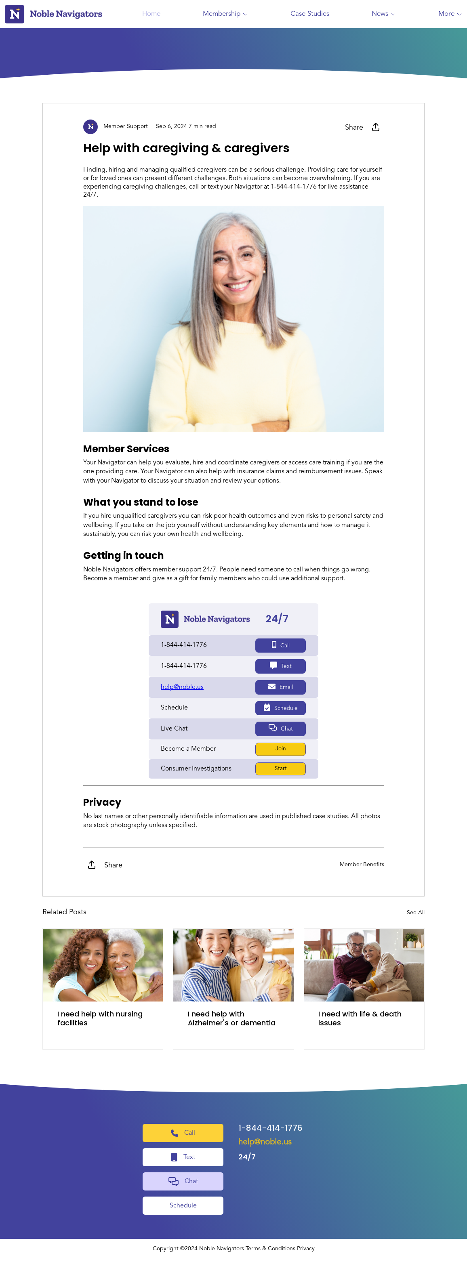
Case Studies (309, 13)
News (384, 13)
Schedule (280, 706)
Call (280, 645)
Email (280, 686)
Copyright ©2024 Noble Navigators (198, 1248)
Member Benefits (362, 864)
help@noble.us (265, 1142)
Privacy (306, 1248)
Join (280, 748)
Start (280, 768)
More (450, 13)
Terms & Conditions (270, 1248)
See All (416, 911)
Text (280, 665)
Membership (225, 13)
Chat (280, 727)
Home (151, 13)
